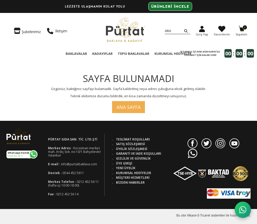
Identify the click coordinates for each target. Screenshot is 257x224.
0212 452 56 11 (88, 182)
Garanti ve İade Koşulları (138, 153)
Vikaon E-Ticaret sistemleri (206, 215)
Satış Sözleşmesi (130, 144)
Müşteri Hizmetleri (133, 178)
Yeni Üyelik (125, 168)
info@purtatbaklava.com (79, 164)
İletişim (57, 31)
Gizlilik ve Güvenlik (133, 158)
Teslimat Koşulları (133, 139)
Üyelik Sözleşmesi (131, 149)
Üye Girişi (124, 163)
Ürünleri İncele (170, 6)
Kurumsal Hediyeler (133, 173)
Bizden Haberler (130, 182)
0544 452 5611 (73, 173)
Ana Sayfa (128, 107)
